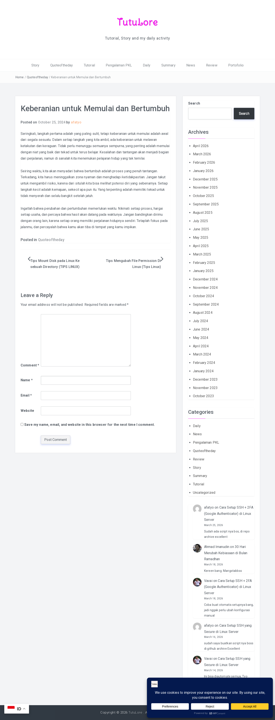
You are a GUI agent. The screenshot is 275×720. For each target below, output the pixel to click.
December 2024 (205, 279)
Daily (147, 65)
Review (211, 65)
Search (194, 103)
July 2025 (200, 221)
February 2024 (204, 363)
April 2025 (201, 246)
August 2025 (202, 213)
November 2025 (205, 187)
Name (27, 380)
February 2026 (204, 162)
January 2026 (203, 171)
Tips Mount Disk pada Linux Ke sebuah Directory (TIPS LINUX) (55, 264)
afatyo (76, 122)
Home (19, 77)
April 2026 (201, 146)
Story (35, 65)
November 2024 (205, 288)
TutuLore (137, 22)
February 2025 (204, 263)
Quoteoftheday (61, 65)
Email (26, 395)
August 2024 (202, 313)
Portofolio (236, 65)
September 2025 (206, 204)
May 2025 (200, 237)
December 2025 (205, 179)
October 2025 (203, 196)
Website (27, 411)
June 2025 (201, 229)
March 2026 (202, 154)
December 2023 (205, 379)
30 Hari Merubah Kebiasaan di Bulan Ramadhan (225, 553)
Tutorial (89, 65)
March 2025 (202, 254)
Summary (168, 65)
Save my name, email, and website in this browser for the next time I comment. (89, 425)
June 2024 (201, 329)
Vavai (208, 581)
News (190, 65)
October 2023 (203, 396)
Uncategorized (204, 493)
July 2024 (200, 321)
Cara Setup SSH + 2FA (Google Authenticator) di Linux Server (228, 513)
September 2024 (206, 304)
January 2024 (203, 371)
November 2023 (205, 388)
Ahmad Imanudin (216, 547)
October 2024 (203, 296)
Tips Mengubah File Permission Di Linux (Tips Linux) (133, 264)
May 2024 (200, 338)
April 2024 (201, 346)
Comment (30, 365)
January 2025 (203, 271)
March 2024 (202, 354)
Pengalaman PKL (119, 65)
